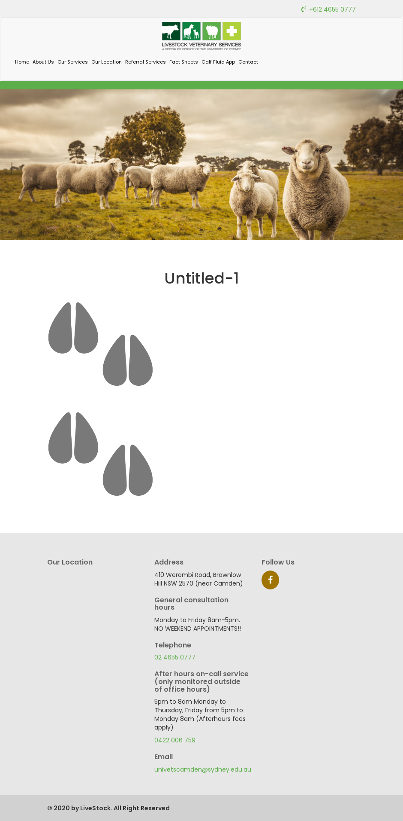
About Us (43, 61)
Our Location (106, 61)
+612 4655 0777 (332, 9)
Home (22, 61)
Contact (248, 61)
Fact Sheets (183, 61)
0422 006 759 (174, 740)
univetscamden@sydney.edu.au (202, 769)
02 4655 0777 (174, 657)
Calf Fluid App (218, 61)
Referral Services (145, 61)
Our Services (72, 61)
